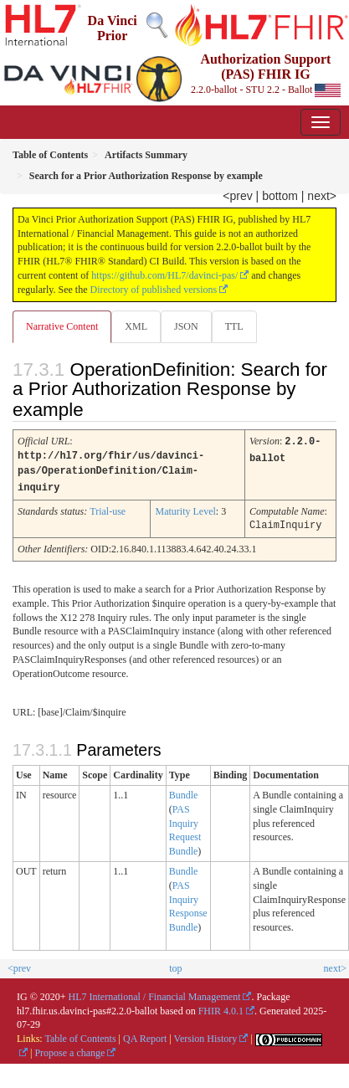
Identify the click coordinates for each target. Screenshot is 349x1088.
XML (136, 326)
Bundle (183, 792)
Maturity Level (185, 509)
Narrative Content (62, 326)
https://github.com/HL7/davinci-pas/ (164, 275)
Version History (206, 1035)
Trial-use (108, 509)
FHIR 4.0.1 (221, 1008)
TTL (234, 326)
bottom (280, 196)
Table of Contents (79, 1035)
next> (321, 196)
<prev (237, 196)
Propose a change (69, 1049)
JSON (186, 326)
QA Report (145, 1035)
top (175, 965)
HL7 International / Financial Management (155, 993)
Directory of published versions (154, 289)
